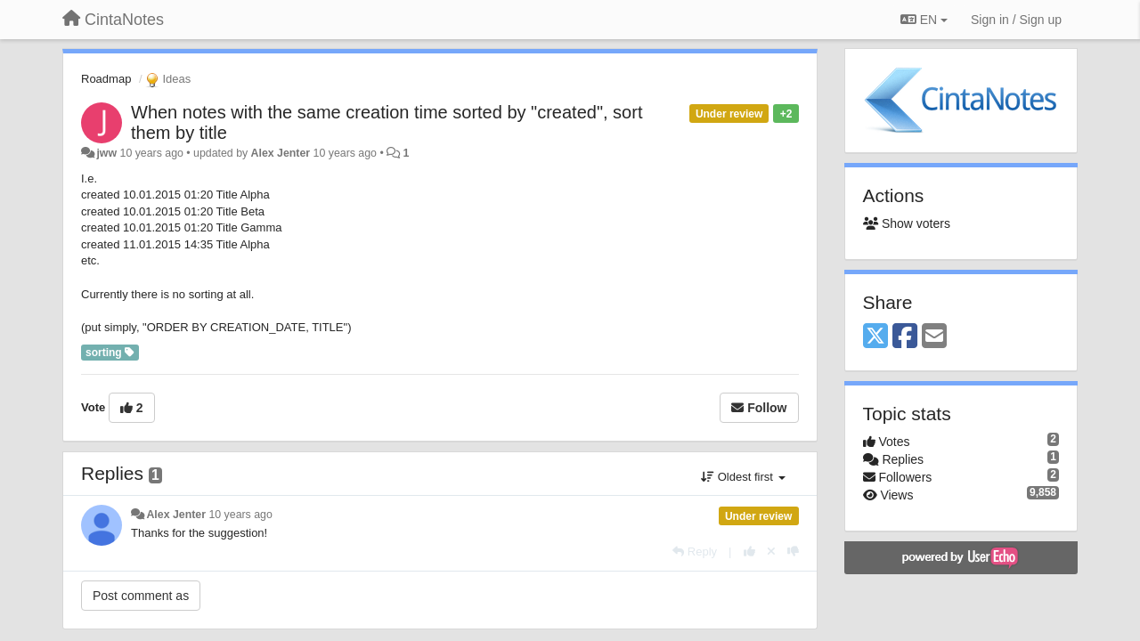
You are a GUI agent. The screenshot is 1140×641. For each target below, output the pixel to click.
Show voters (906, 223)
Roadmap (106, 78)
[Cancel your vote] (771, 551)
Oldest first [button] (743, 476)
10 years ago (240, 514)
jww (106, 153)
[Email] (934, 337)
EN (924, 19)
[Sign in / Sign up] (1016, 19)
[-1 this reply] (793, 551)
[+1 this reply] (749, 551)
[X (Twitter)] (875, 337)
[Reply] (694, 551)
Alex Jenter (281, 153)
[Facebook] (904, 337)
